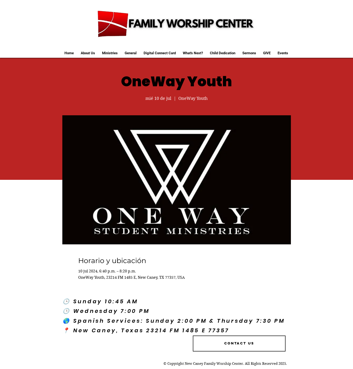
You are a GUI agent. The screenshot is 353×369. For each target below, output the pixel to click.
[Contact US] (239, 343)
